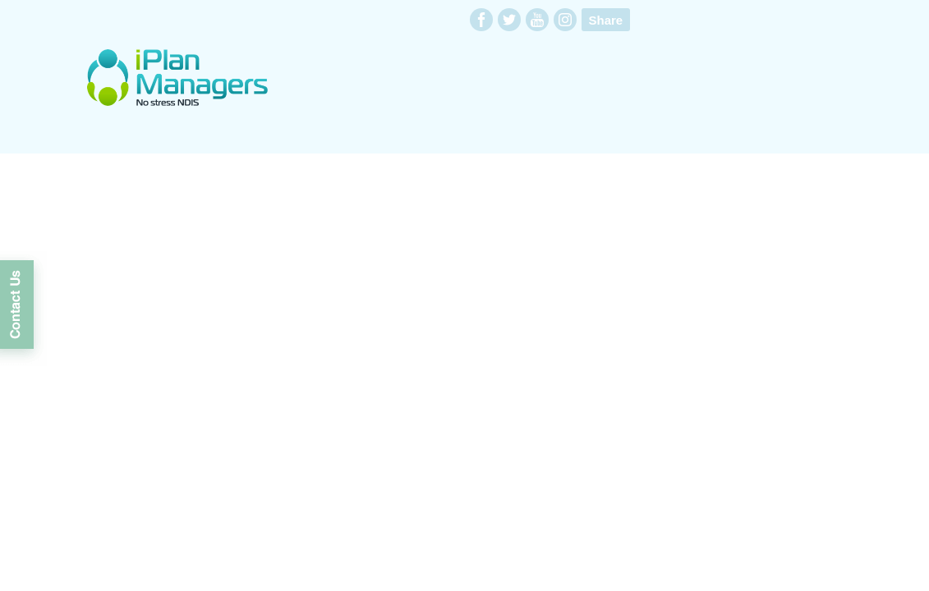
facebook (481, 19)
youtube (537, 19)
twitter (509, 19)
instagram (565, 19)
